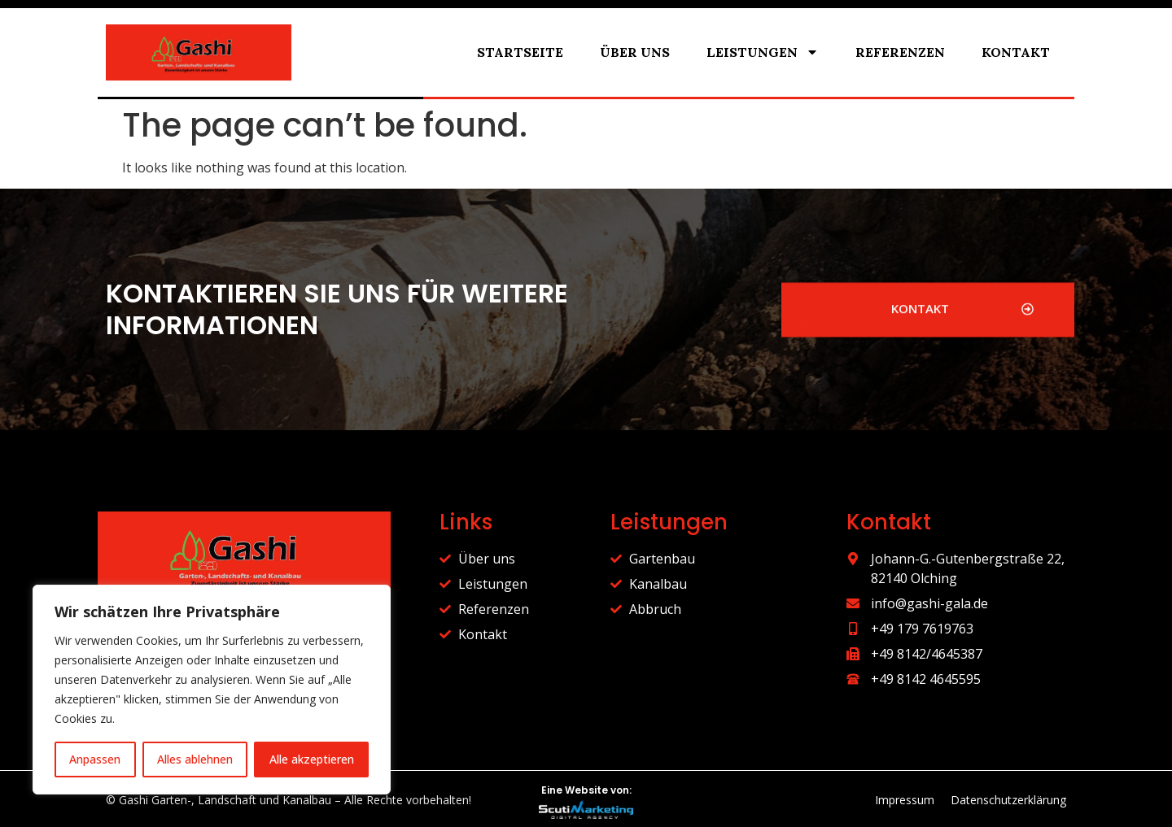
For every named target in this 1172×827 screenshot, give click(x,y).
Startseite (520, 52)
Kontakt (1016, 52)
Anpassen (94, 759)
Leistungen (762, 52)
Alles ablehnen (195, 759)
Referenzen (900, 52)
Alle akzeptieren (311, 759)
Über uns (635, 52)
